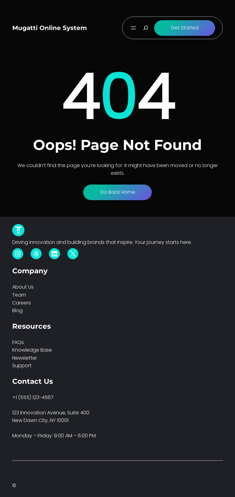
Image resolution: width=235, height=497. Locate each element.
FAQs (18, 342)
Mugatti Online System (49, 28)
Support (22, 365)
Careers (21, 302)
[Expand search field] (145, 27)
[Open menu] (133, 28)
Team (19, 294)
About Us (23, 286)
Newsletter (24, 357)
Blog (17, 310)
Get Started (185, 27)
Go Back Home (117, 192)
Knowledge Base (32, 349)
